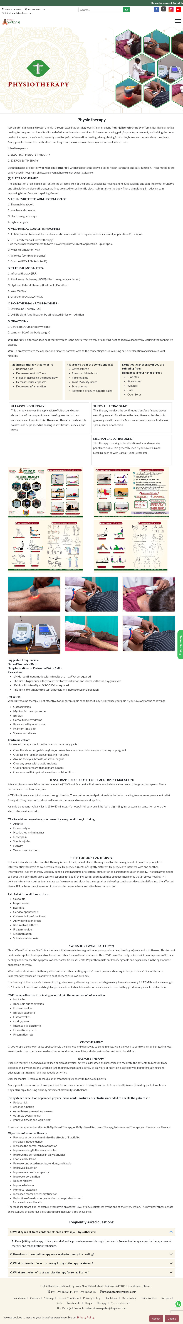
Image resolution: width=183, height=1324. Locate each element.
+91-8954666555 (36, 9)
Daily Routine (148, 1298)
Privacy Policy (91, 1298)
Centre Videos (119, 1303)
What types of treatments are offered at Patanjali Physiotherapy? (53, 1232)
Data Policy (129, 1298)
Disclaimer (111, 1298)
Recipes (166, 1298)
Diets (59, 1303)
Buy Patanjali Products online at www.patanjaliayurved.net (92, 1308)
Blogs (88, 1303)
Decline (172, 1318)
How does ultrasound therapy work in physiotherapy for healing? (52, 1254)
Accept (156, 1318)
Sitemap (49, 1298)
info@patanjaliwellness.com (18, 13)
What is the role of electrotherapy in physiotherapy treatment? (51, 1263)
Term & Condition (68, 1298)
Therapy (101, 1303)
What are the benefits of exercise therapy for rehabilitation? (50, 1272)
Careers (35, 1298)
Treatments (73, 1303)
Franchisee (19, 1298)
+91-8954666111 (13, 9)
